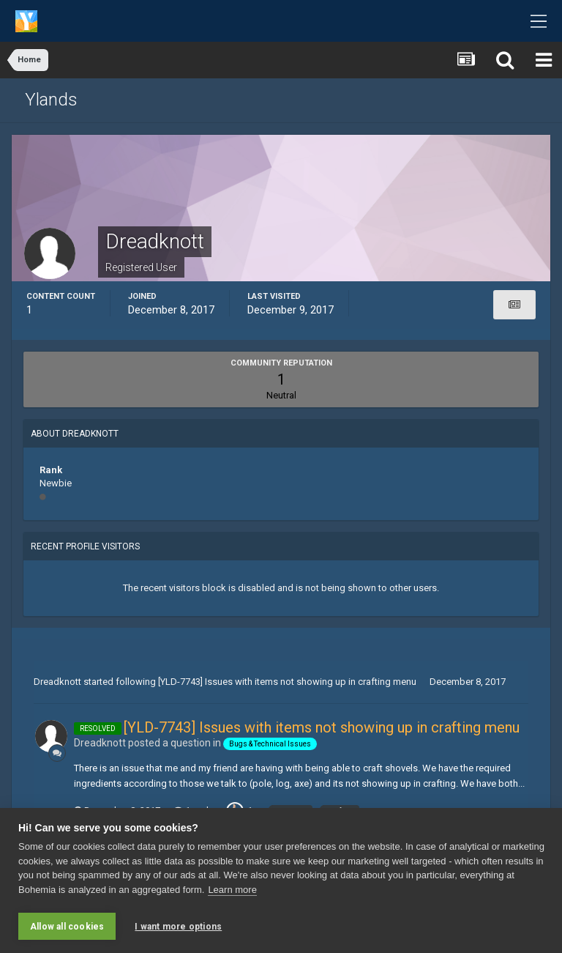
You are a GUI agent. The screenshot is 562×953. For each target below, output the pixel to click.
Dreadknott (57, 681)
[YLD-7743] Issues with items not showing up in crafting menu (287, 681)
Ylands (51, 99)
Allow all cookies (67, 927)
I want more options (178, 927)
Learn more (232, 891)
